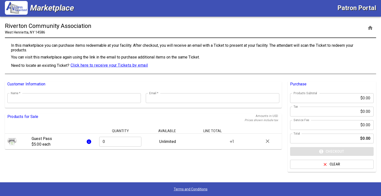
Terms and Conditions (191, 189)
